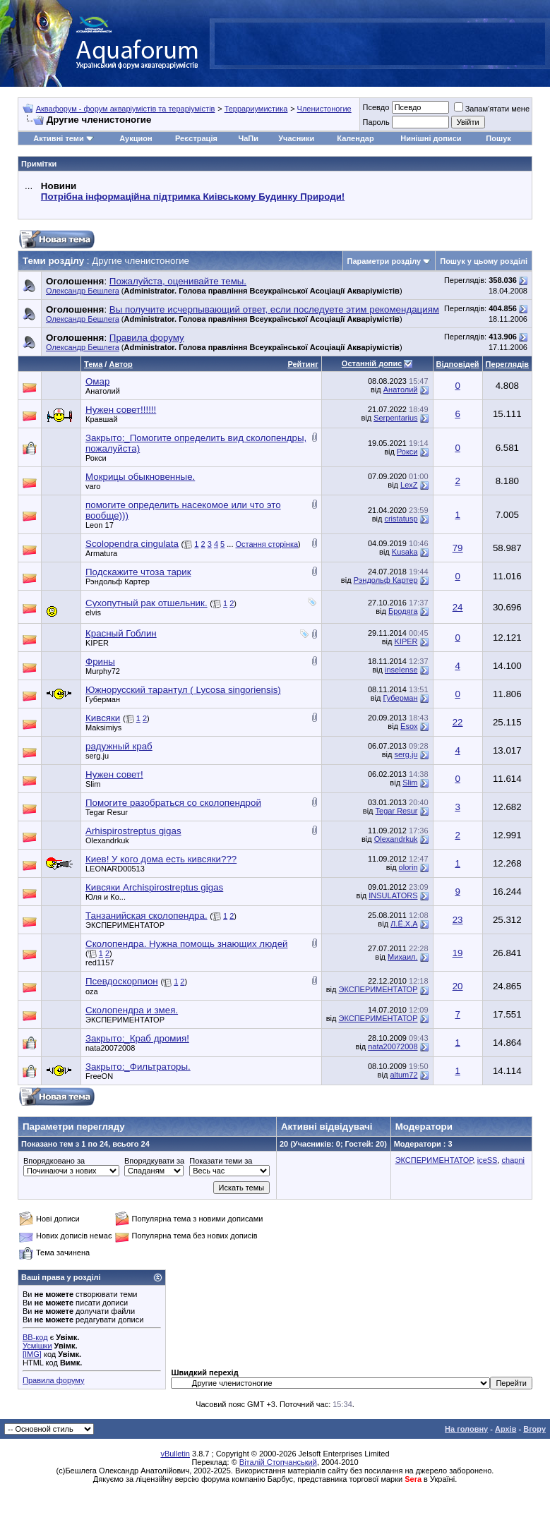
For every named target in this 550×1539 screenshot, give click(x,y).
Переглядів (507, 364)
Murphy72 (102, 671)
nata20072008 (110, 1048)
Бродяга (402, 611)
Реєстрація (196, 138)
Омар (97, 381)
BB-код (35, 1337)
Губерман (102, 699)
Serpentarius (395, 418)
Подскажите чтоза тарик (138, 572)
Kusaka (405, 552)
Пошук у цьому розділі (483, 261)
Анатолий (102, 391)
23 (458, 920)
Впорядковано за (54, 1161)
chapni (513, 1160)
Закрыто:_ (137, 1038)
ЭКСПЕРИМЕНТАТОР (125, 925)
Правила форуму (53, 1380)
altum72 (403, 1074)
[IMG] (32, 1354)
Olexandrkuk (107, 840)
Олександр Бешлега (82, 290)
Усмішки (37, 1345)
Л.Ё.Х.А (403, 923)
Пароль (375, 122)
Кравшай (101, 419)
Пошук (498, 138)
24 (458, 607)
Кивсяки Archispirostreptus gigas (154, 887)
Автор (120, 364)
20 (458, 986)
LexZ (408, 485)
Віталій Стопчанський (278, 1462)
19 (458, 953)
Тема (93, 364)
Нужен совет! (114, 774)
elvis (93, 612)
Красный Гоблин (121, 633)
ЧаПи (248, 138)
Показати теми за (220, 1161)
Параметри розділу (384, 261)
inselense (401, 669)
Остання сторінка (267, 544)
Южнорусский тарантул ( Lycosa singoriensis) (183, 689)
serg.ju (97, 756)
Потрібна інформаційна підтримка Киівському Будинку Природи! (193, 196)
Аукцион (135, 138)
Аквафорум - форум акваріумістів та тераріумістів (125, 108)
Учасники (296, 138)
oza (91, 991)
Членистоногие (324, 108)
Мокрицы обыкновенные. (140, 476)
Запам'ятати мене (492, 108)
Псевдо (375, 107)
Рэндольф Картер (117, 581)
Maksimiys (103, 727)
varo (92, 486)
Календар (355, 138)
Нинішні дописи (430, 138)
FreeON (99, 1076)
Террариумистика (256, 108)
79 (458, 548)
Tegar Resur (106, 812)
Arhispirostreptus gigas (133, 831)
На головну (466, 1429)
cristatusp (400, 518)
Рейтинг (302, 364)
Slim (92, 784)
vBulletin (175, 1453)
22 (458, 722)
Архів (505, 1429)
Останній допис (372, 363)
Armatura (101, 553)
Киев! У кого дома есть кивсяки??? (161, 859)
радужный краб (119, 746)
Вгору (534, 1429)
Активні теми (58, 138)
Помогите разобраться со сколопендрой (173, 802)
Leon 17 (99, 525)
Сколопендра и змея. (131, 1010)
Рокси (96, 458)
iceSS (487, 1160)
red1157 (99, 962)
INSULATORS (393, 895)
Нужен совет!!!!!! (120, 409)
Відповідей (457, 364)
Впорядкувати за (154, 1161)
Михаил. (402, 957)
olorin (408, 867)
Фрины (100, 661)
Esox (408, 726)
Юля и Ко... (105, 897)
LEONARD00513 (115, 868)
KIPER (97, 643)
